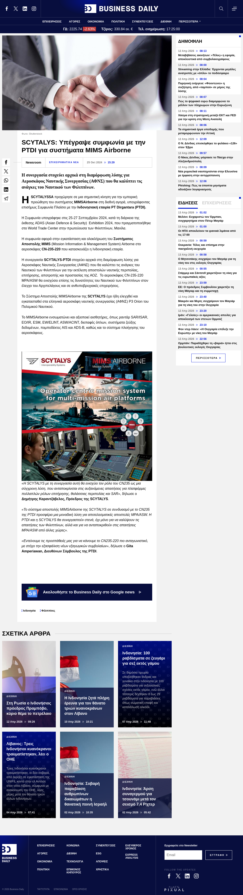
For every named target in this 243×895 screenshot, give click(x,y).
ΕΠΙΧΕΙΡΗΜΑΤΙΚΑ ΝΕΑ (64, 162)
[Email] (183, 855)
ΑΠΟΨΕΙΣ (102, 861)
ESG (98, 853)
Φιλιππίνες (48, 610)
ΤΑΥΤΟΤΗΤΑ (43, 889)
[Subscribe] (217, 855)
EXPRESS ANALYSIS (131, 856)
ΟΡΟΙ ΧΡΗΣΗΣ (79, 889)
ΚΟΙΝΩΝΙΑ (73, 845)
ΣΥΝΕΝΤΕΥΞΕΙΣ (142, 21)
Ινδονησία (29, 610)
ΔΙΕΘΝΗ (166, 21)
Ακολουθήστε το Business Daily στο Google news (83, 592)
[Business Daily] (9, 861)
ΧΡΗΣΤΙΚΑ (102, 869)
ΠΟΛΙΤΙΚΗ (118, 21)
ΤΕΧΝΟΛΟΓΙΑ (75, 861)
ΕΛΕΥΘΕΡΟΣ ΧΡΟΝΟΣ (133, 847)
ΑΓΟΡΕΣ (74, 21)
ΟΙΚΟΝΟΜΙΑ (96, 21)
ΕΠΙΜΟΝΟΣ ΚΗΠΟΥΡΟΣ (74, 871)
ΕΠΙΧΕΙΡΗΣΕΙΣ (52, 21)
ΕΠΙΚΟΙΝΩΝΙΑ (61, 889)
